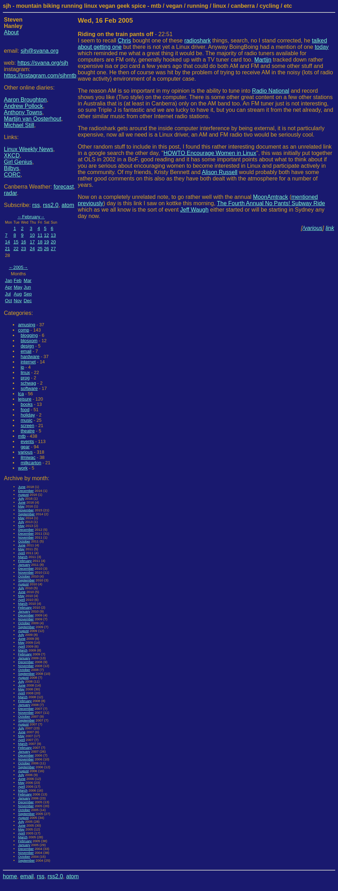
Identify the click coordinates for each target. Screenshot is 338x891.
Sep (28, 294)
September (26, 514)
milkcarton (31, 462)
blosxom (29, 340)
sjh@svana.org (39, 51)
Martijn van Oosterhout (32, 119)
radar (10, 193)
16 (23, 242)
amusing (26, 324)
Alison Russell (219, 172)
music (26, 420)
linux (25, 372)
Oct (8, 300)
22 (15, 248)
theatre (28, 430)
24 (32, 248)
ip (22, 367)
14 (7, 242)
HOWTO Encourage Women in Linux (210, 153)
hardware (30, 356)
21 (7, 248)
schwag (28, 383)
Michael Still (19, 125)
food (25, 409)
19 (46, 242)
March (23, 557)
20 (53, 242)
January (24, 565)
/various (312, 228)
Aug (18, 294)
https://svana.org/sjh (42, 63)
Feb (18, 280)
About (11, 32)
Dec (28, 300)
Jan (8, 280)
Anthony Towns (23, 112)
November (26, 510)
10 (32, 235)
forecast (63, 187)
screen (27, 425)
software (29, 388)
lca (21, 393)
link (330, 228)
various (25, 452)
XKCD (11, 156)
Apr (8, 287)
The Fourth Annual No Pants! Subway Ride (271, 203)
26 (46, 248)
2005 (18, 267)
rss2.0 (50, 205)
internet (28, 361)
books (27, 404)
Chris (124, 41)
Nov (18, 300)
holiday (28, 415)
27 (53, 248)
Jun (27, 287)
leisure (25, 399)
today (321, 47)
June (22, 487)
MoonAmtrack (270, 197)
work (23, 468)
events (27, 441)
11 (40, 235)
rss (36, 205)
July (21, 498)
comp (23, 330)
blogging (29, 335)
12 (46, 235)
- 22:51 (125, 34)
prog (25, 377)
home (10, 876)
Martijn (262, 60)
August (23, 494)
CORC (12, 175)
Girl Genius (18, 162)
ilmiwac (28, 457)
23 (23, 248)
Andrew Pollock (23, 106)
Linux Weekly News (28, 149)
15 (15, 242)
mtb (22, 436)
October (24, 541)
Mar (28, 280)
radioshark (197, 41)
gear (25, 446)
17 (32, 242)
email (26, 351)
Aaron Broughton (25, 100)
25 (40, 248)
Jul (8, 294)
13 (53, 235)
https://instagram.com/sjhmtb (40, 76)
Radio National (270, 91)
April (21, 553)
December (26, 491)
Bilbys (11, 168)
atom (68, 205)
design (27, 346)
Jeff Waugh (194, 210)
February (31, 216)
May (18, 287)
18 (40, 242)
